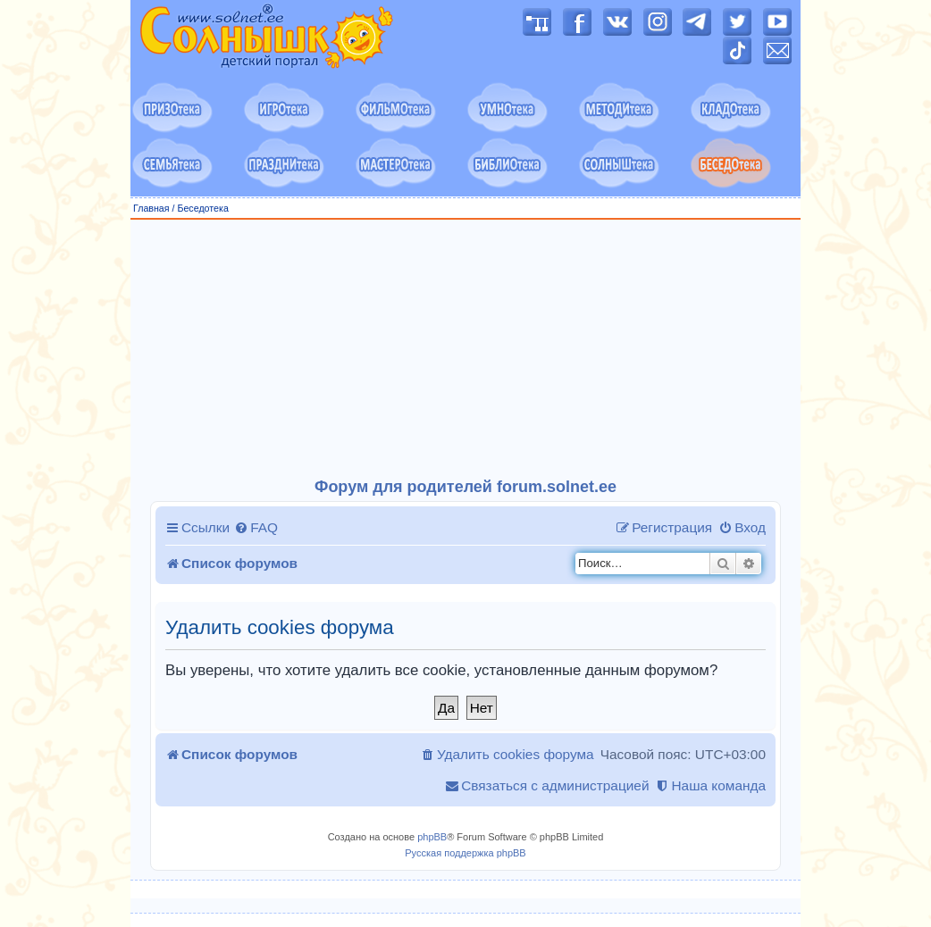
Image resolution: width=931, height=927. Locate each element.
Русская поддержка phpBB (465, 853)
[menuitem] (256, 528)
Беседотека (202, 208)
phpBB (432, 836)
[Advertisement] (465, 349)
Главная (151, 208)
